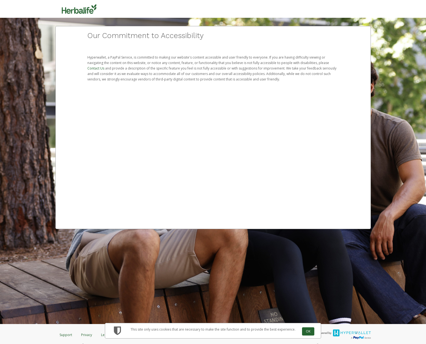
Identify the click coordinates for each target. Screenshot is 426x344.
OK (308, 331)
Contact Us (96, 68)
